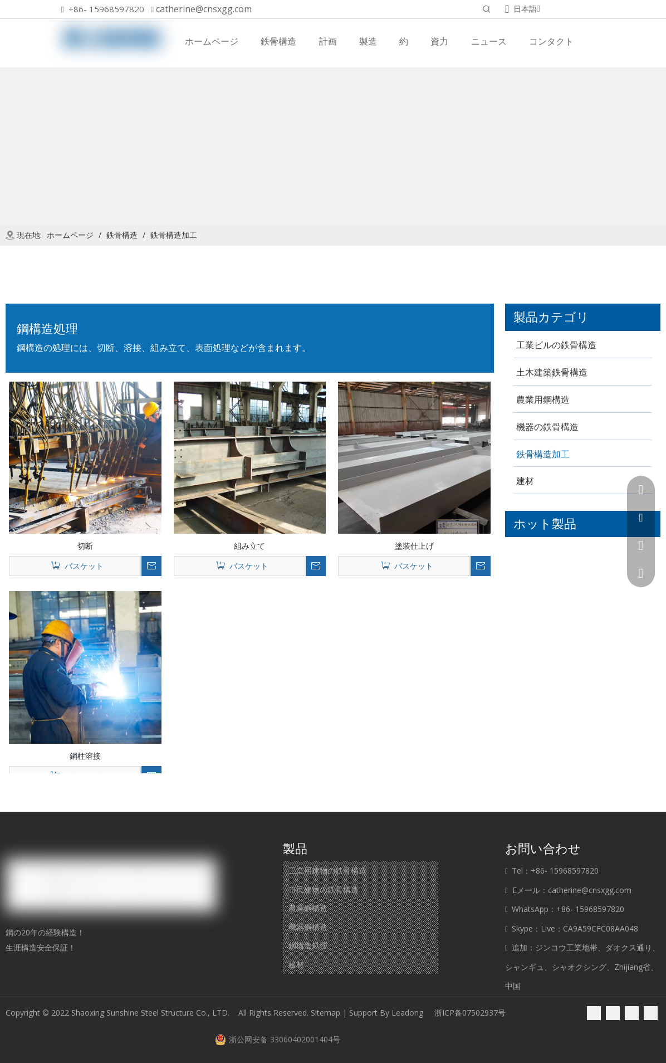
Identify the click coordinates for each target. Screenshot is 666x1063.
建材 (296, 964)
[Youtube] (651, 1013)
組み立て (249, 545)
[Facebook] (594, 1013)
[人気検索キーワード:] (486, 10)
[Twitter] (632, 1013)
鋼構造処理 (307, 945)
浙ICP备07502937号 (470, 1012)
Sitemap (325, 1012)
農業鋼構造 (307, 908)
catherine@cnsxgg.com (204, 9)
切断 (85, 545)
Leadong (407, 1012)
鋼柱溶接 (85, 755)
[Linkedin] (613, 1013)
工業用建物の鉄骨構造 (327, 870)
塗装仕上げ (414, 545)
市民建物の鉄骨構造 (323, 889)
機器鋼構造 (307, 926)
